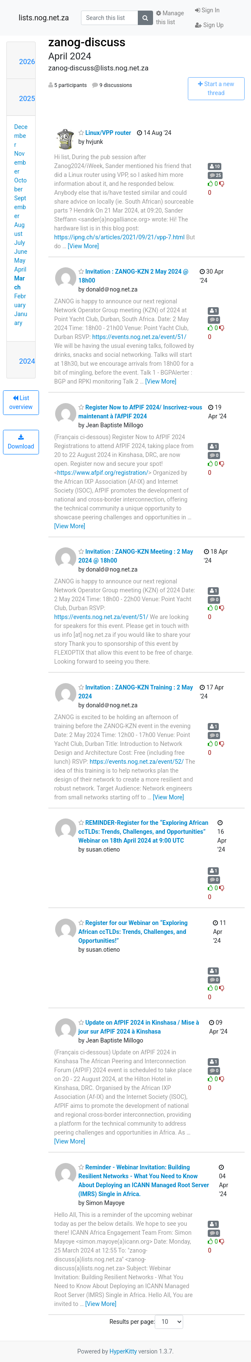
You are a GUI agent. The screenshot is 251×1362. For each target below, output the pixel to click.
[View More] (83, 246)
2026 (27, 61)
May (19, 260)
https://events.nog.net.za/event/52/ (136, 761)
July (19, 242)
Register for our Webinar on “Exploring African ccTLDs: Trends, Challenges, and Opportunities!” (133, 931)
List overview (21, 402)
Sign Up (209, 25)
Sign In (207, 10)
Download (21, 442)
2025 (27, 98)
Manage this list (170, 17)
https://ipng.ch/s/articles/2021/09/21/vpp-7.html (119, 237)
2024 (27, 361)
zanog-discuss (87, 42)
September (20, 207)
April (20, 269)
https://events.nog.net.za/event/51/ (139, 336)
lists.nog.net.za (44, 18)
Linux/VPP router (104, 132)
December (21, 135)
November (20, 162)
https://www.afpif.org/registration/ (102, 472)
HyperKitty (123, 1351)
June (21, 251)
